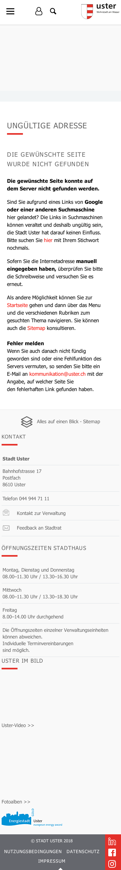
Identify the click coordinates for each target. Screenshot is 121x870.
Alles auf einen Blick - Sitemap (68, 421)
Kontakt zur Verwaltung (41, 513)
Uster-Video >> (18, 725)
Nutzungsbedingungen (33, 851)
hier (48, 240)
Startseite (17, 305)
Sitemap (36, 328)
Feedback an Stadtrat (39, 528)
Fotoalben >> (16, 801)
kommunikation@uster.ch (57, 374)
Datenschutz (83, 851)
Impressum (52, 861)
